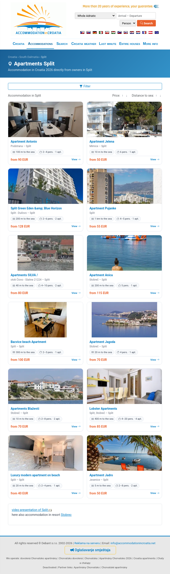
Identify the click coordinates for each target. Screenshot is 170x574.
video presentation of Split (32, 510)
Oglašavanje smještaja (90, 550)
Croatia (18, 44)
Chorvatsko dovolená (71, 558)
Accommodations (40, 44)
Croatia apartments (144, 558)
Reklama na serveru (87, 543)
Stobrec (66, 515)
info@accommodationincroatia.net (133, 543)
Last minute (107, 44)
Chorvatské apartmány (114, 567)
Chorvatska (91, 558)
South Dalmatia (29, 57)
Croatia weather (83, 44)
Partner (62, 567)
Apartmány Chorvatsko (87, 567)
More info (150, 44)
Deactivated (49, 567)
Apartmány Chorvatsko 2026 (115, 558)
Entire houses (129, 44)
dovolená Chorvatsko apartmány (38, 558)
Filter (84, 86)
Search (146, 23)
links (69, 567)
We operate (12, 558)
